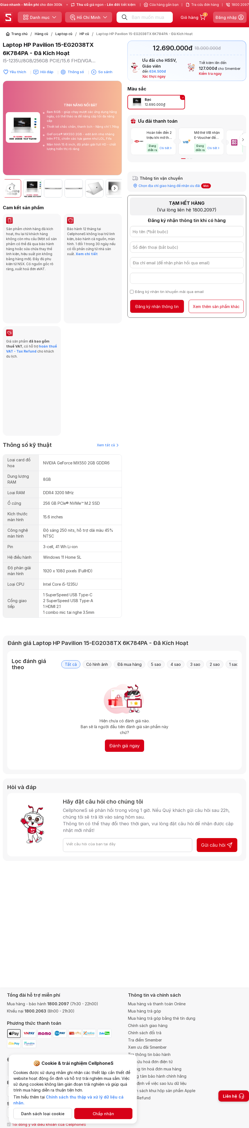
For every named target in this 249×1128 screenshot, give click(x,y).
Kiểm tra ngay (210, 74)
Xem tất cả (108, 348)
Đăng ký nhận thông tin (157, 304)
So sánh (105, 72)
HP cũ (84, 34)
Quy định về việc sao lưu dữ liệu (157, 1083)
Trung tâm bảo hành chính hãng (157, 1076)
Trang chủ (19, 34)
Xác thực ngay (154, 76)
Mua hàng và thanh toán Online (157, 1003)
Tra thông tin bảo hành (149, 1054)
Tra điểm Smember (145, 1040)
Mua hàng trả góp (144, 1011)
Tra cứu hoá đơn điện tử (150, 1061)
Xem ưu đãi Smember (147, 1047)
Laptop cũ (63, 34)
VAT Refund (139, 1097)
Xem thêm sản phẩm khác (216, 304)
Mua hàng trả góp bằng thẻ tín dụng (161, 1018)
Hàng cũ (41, 34)
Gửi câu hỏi (217, 748)
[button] (114, 188)
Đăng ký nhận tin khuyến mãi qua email (169, 289)
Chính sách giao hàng (147, 1025)
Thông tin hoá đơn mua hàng (154, 1069)
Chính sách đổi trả (144, 1032)
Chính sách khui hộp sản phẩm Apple (161, 1090)
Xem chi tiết (87, 254)
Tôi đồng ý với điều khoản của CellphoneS (49, 1124)
